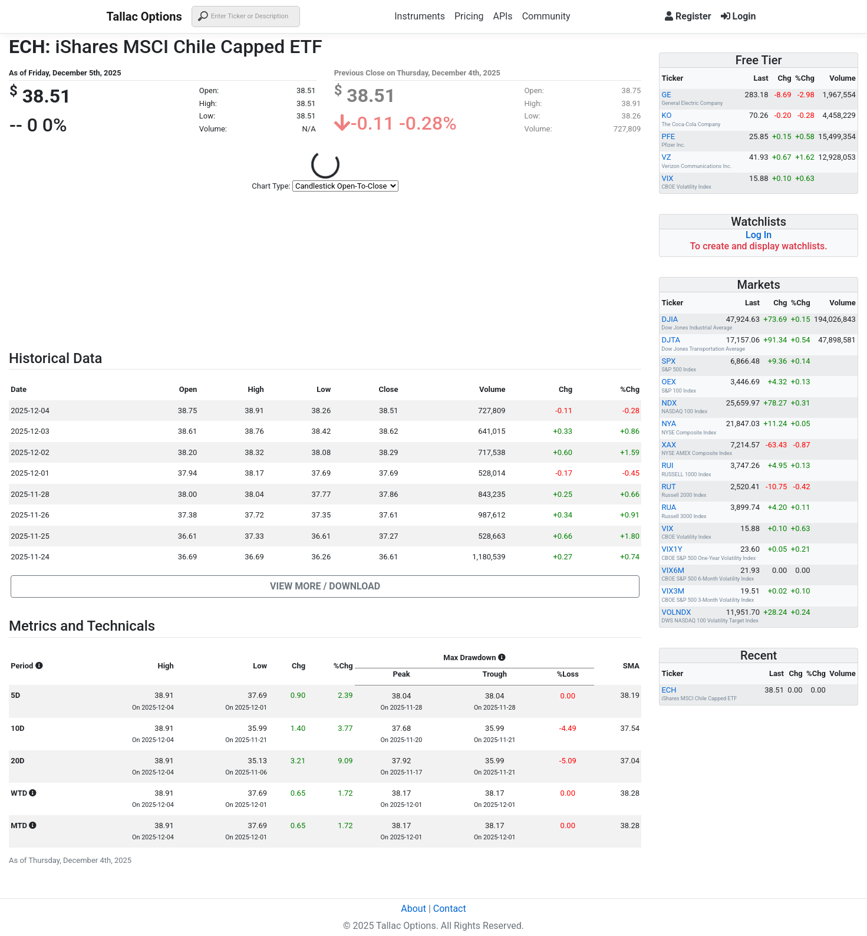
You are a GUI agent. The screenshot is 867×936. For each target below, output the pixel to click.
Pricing (469, 16)
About (413, 908)
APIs (502, 16)
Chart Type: (271, 186)
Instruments (419, 16)
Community (546, 16)
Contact (449, 908)
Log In (759, 234)
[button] (325, 586)
